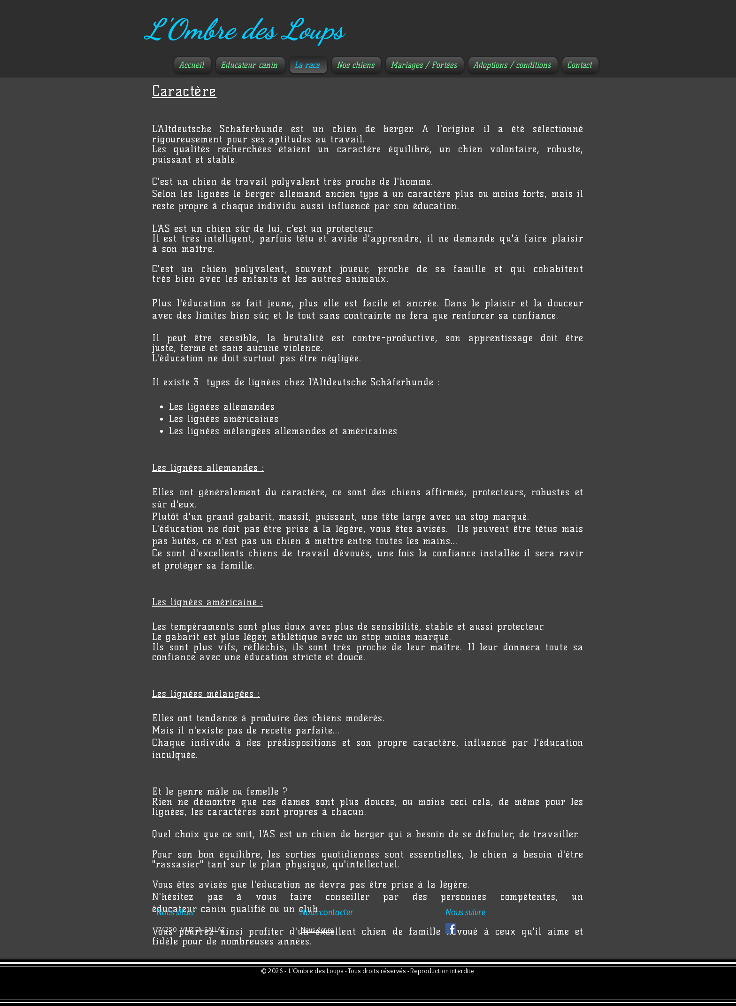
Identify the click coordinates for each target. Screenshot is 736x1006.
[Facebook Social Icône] (450, 928)
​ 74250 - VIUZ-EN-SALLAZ (190, 929)
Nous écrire (317, 929)
